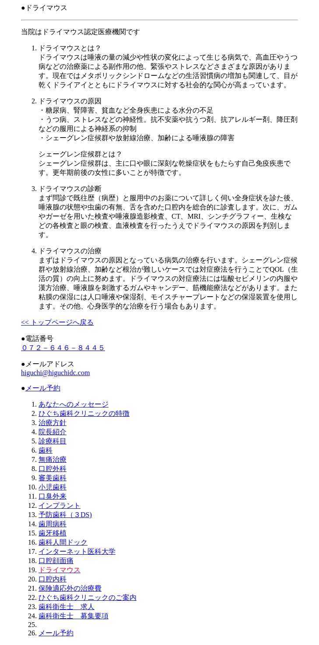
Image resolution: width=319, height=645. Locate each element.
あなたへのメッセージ (74, 404)
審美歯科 (53, 478)
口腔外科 (53, 468)
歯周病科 (53, 524)
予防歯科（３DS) (65, 514)
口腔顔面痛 (56, 560)
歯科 (46, 450)
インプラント (60, 505)
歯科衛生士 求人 (67, 606)
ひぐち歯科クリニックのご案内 (88, 597)
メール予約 (42, 388)
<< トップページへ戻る (57, 322)
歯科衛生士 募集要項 (74, 616)
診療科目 (53, 441)
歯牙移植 (53, 533)
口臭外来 (53, 496)
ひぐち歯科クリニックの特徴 (84, 413)
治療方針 (53, 422)
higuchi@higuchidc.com (55, 372)
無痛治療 (53, 459)
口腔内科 (53, 579)
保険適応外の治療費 (70, 588)
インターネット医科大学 (77, 551)
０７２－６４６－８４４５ (63, 347)
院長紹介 (53, 432)
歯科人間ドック (63, 542)
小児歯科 (53, 487)
